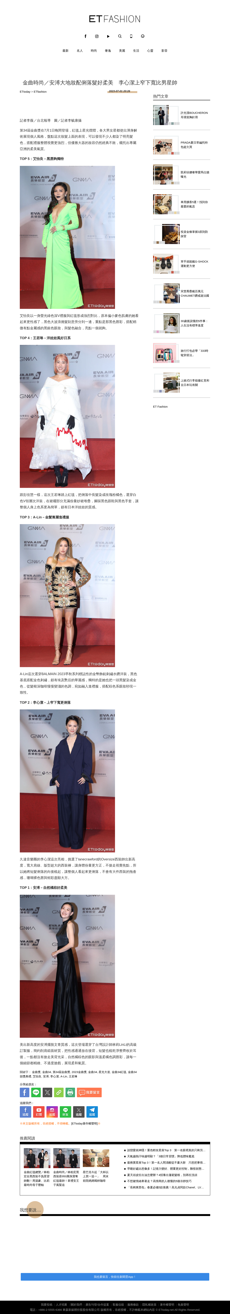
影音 (164, 50)
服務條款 (133, 1304)
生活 (136, 50)
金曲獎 (36, 1072)
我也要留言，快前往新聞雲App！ (115, 1276)
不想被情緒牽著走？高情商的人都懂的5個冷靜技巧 (159, 1181)
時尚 (94, 50)
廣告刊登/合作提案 (97, 1304)
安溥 (46, 1076)
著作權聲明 (167, 1304)
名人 (80, 50)
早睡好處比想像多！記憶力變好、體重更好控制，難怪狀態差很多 (166, 1168)
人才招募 (61, 1304)
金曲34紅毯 (119, 1072)
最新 (65, 50)
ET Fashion (114, 18)
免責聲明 (183, 1304)
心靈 (150, 50)
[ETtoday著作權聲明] (84, 1123)
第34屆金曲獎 (61, 1072)
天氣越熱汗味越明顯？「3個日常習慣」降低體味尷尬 (160, 1156)
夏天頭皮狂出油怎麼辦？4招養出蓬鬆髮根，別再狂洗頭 (162, 1175)
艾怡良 (37, 1076)
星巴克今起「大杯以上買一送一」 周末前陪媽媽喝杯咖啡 (96, 1176)
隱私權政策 (149, 1304)
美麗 (122, 50)
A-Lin (63, 1076)
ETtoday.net (166, 1309)
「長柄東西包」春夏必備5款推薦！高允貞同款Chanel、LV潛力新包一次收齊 (166, 1187)
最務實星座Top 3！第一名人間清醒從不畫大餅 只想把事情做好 (166, 1162)
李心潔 (54, 1076)
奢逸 (108, 50)
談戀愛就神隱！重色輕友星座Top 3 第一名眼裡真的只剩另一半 (166, 1150)
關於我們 (76, 1304)
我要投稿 (46, 1304)
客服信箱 (118, 1304)
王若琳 (73, 1076)
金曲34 (46, 1072)
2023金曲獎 (79, 1072)
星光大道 (104, 1072)
